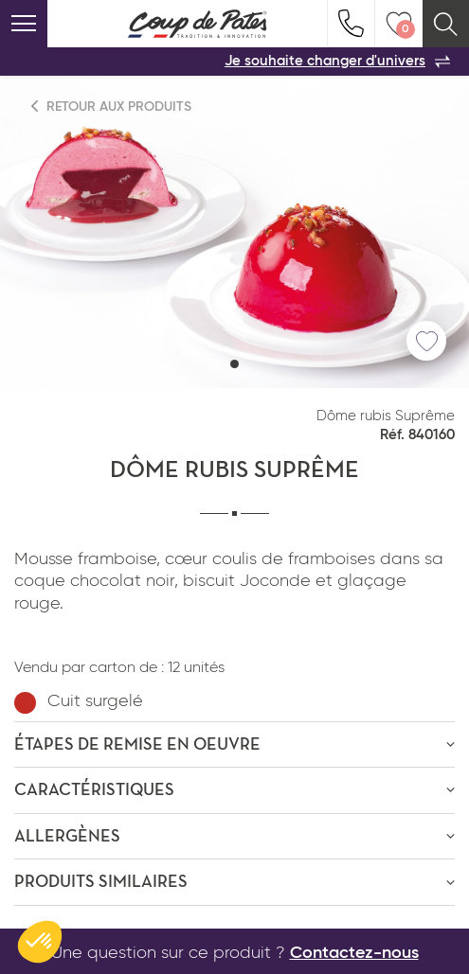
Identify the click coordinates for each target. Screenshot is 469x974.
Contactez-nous (354, 953)
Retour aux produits (111, 106)
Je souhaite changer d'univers (337, 61)
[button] (234, 364)
